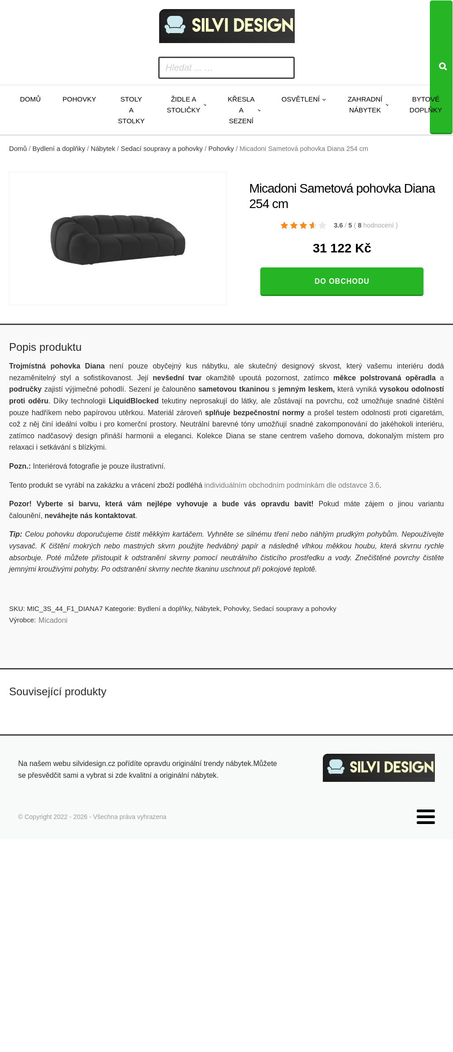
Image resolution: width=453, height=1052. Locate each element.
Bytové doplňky (425, 104)
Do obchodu (342, 281)
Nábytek (103, 148)
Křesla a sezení (241, 110)
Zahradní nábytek (365, 104)
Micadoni (53, 620)
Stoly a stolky (131, 110)
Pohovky (79, 99)
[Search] (441, 67)
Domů (30, 99)
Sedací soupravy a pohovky (162, 148)
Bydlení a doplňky (59, 148)
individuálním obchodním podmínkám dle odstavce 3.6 (291, 485)
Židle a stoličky (183, 104)
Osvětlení (301, 99)
